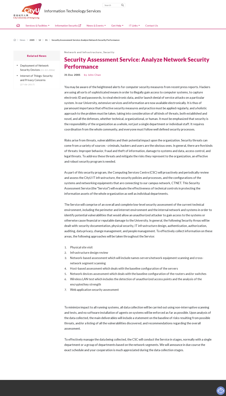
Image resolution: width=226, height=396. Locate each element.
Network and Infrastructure (83, 52)
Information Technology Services (72, 11)
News (22, 40)
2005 (32, 40)
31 (46, 40)
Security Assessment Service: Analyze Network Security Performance (86, 40)
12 (39, 40)
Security (108, 52)
